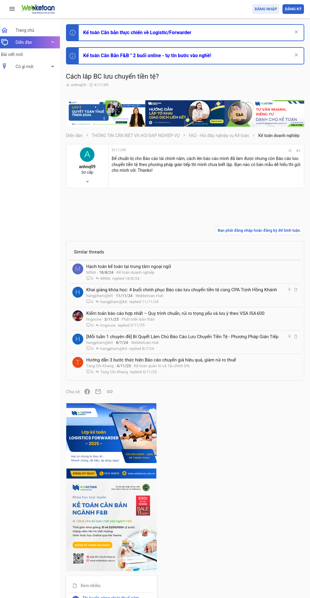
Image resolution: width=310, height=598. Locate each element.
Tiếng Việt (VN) (107, 558)
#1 (216, 151)
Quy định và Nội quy (202, 558)
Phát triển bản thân (141, 314)
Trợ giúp (258, 558)
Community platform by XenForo (123, 573)
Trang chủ (277, 558)
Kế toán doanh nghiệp (139, 255)
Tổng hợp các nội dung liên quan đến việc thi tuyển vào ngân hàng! (270, 412)
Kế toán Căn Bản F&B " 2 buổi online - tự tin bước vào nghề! (151, 55)
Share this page (266, 534)
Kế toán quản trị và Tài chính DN (165, 373)
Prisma (77, 558)
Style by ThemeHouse (90, 584)
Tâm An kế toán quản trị (256, 500)
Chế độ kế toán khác (262, 434)
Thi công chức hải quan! (267, 344)
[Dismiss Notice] (295, 32)
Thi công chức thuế (261, 468)
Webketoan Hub (153, 284)
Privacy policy (235, 558)
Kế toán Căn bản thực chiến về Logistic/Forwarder (141, 32)
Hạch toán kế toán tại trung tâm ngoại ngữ (132, 249)
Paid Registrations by (119, 579)
